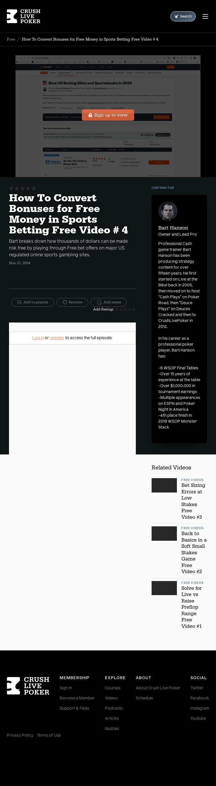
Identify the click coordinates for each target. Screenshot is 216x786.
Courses (112, 688)
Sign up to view (108, 115)
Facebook (199, 698)
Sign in (66, 688)
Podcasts (114, 708)
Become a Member (77, 698)
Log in (38, 338)
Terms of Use (49, 736)
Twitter (196, 688)
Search (183, 16)
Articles (112, 719)
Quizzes (112, 729)
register (57, 338)
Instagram (199, 708)
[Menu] (205, 16)
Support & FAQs (74, 708)
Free (11, 39)
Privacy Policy (20, 736)
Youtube (198, 719)
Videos (111, 698)
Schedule (144, 698)
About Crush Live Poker (158, 688)
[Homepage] (23, 16)
